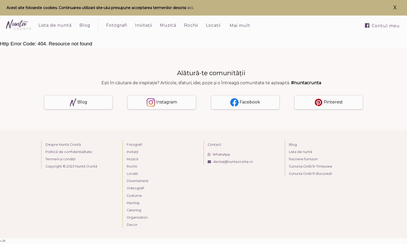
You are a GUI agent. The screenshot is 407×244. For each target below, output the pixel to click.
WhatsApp (219, 154)
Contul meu (382, 25)
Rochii (191, 25)
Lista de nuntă (55, 25)
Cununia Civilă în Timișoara (310, 166)
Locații (213, 25)
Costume (134, 196)
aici (190, 7)
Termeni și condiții (60, 159)
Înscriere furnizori (303, 159)
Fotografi (116, 25)
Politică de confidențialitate (68, 152)
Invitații (143, 25)
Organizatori (137, 217)
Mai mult (240, 25)
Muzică (168, 25)
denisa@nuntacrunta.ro (230, 162)
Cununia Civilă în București (310, 174)
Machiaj (133, 203)
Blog (84, 25)
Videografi (135, 188)
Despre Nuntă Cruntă (63, 145)
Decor (132, 225)
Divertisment (137, 181)
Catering (134, 210)
